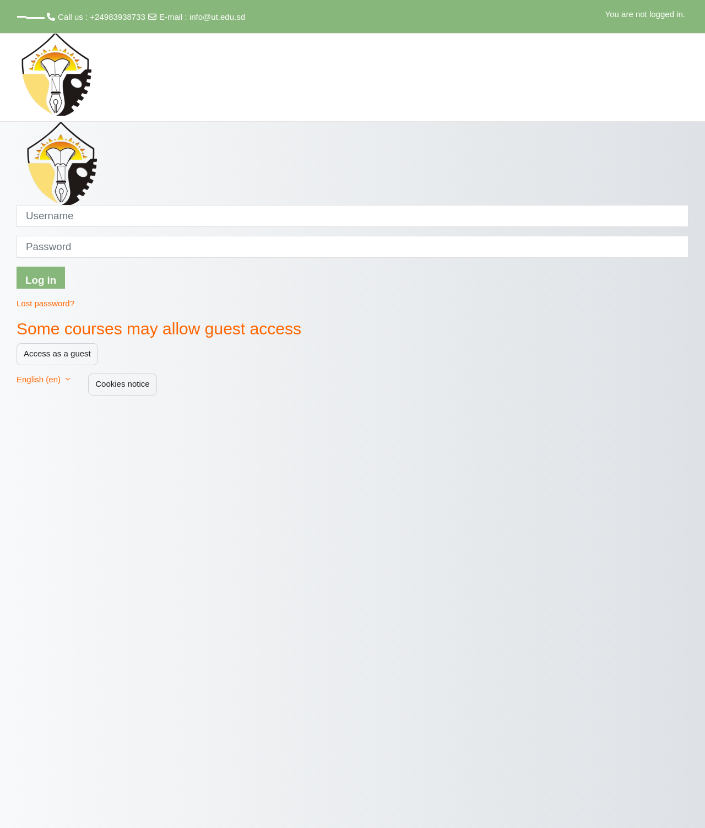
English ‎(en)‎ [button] (40, 379)
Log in (40, 280)
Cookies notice (122, 383)
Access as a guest (57, 353)
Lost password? (45, 303)
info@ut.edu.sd (217, 16)
